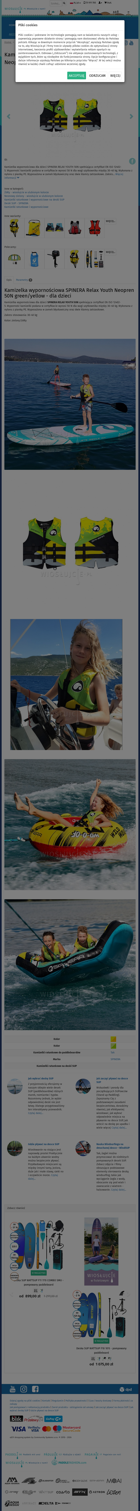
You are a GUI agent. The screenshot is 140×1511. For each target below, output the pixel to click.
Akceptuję (77, 76)
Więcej (115, 76)
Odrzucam (97, 76)
